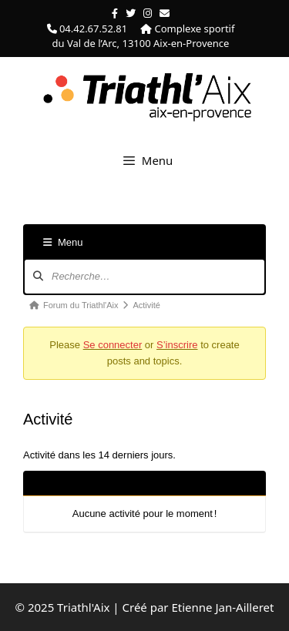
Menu (63, 242)
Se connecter (113, 345)
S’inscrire (176, 345)
